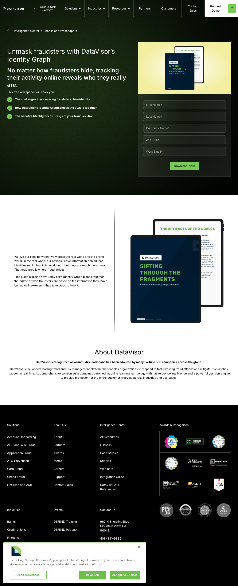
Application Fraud (19, 453)
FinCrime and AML (20, 485)
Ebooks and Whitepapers (60, 31)
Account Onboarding (21, 437)
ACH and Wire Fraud (21, 445)
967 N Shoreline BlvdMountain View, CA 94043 (114, 526)
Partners (59, 445)
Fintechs (13, 537)
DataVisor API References (109, 487)
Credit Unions (16, 529)
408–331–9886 (110, 538)
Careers (59, 469)
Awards (59, 453)
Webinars (106, 469)
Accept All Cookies (124, 575)
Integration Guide (112, 477)
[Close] (139, 547)
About (58, 437)
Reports (105, 461)
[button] (72, 8)
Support (59, 477)
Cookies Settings (28, 575)
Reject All (92, 575)
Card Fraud (15, 469)
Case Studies (109, 453)
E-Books (106, 445)
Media (58, 461)
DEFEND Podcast (65, 529)
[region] (74, 562)
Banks (11, 521)
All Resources (109, 437)
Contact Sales (63, 485)
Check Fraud (16, 477)
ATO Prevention (18, 461)
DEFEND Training (65, 521)
